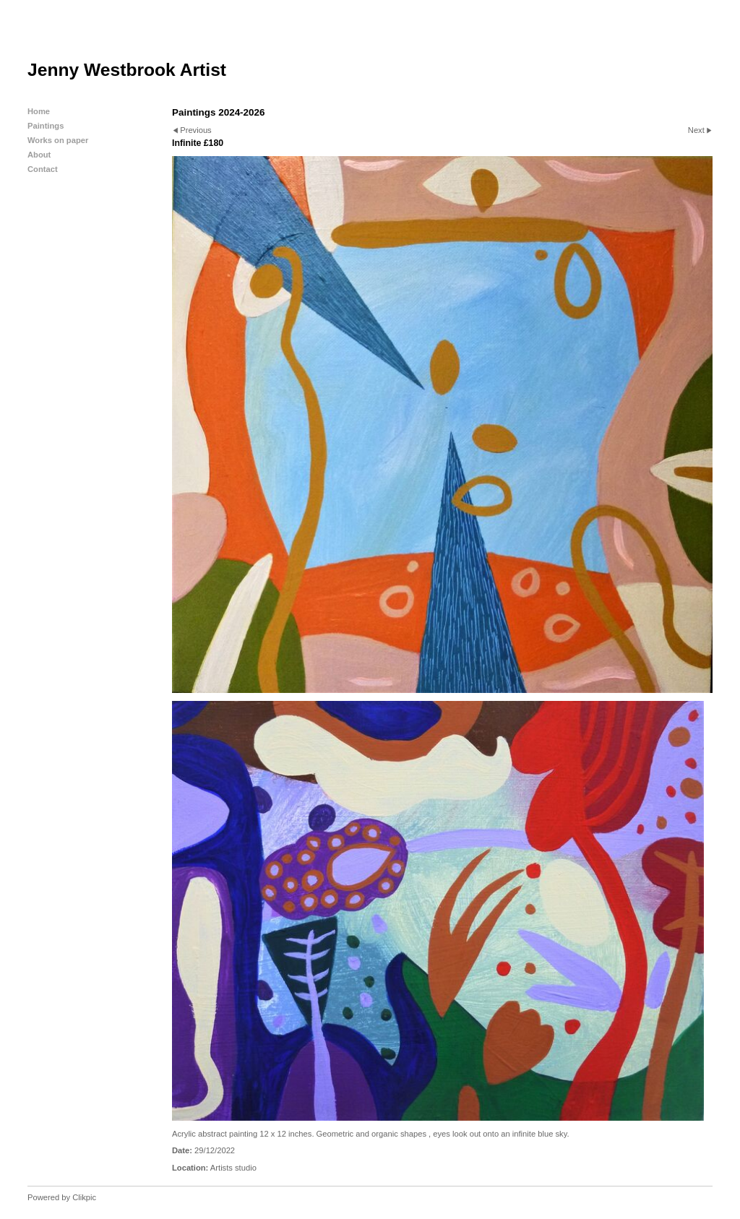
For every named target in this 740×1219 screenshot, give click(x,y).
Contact (42, 169)
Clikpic (84, 1197)
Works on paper (57, 140)
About (39, 154)
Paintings (45, 125)
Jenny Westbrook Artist (126, 69)
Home (38, 111)
